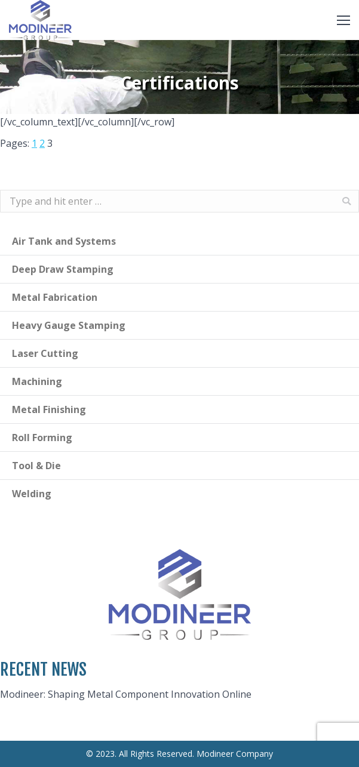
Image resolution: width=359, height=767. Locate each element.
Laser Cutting (45, 353)
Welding (31, 493)
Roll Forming (42, 437)
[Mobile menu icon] (343, 20)
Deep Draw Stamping (62, 269)
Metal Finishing (49, 409)
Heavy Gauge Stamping (68, 325)
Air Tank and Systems (64, 241)
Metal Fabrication (54, 297)
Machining (37, 381)
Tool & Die (36, 465)
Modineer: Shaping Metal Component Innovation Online (125, 694)
